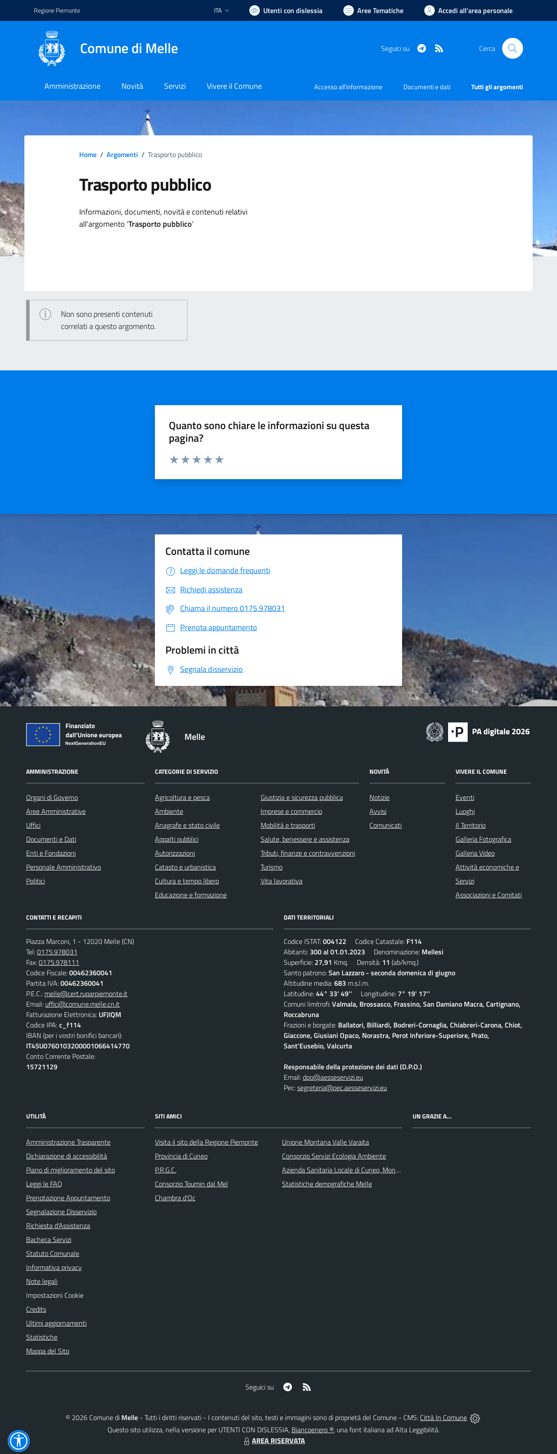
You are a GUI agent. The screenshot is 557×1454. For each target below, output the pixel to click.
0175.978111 (59, 962)
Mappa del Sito (47, 1351)
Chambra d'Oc (175, 1197)
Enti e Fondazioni (51, 853)
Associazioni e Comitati (489, 895)
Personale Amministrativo (63, 867)
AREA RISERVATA (273, 1440)
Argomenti (122, 154)
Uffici (33, 825)
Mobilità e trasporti (288, 825)
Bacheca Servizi (48, 1239)
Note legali (41, 1281)
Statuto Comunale (52, 1253)
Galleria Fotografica (483, 839)
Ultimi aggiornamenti (56, 1323)
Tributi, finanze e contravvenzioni (308, 853)
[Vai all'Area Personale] (468, 10)
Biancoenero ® (313, 1429)
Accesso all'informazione (348, 87)
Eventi (465, 797)
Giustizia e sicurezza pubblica (302, 797)
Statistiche (41, 1337)
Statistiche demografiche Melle (327, 1184)
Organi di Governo (52, 797)
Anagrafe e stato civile (187, 825)
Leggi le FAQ (44, 1184)
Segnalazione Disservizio (61, 1211)
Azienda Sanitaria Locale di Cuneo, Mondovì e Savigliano (363, 1170)
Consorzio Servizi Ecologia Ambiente (334, 1156)
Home (88, 154)
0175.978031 (57, 952)
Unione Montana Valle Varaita (325, 1142)
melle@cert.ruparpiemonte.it (86, 993)
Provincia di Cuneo (181, 1156)
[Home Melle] (106, 48)
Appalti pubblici (176, 839)
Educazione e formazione (191, 895)
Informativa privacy (54, 1267)
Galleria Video (475, 853)
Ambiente (169, 811)
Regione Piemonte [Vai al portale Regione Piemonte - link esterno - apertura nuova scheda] (57, 10)
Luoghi (465, 811)
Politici (35, 881)
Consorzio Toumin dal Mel (191, 1184)
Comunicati (385, 825)
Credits (36, 1309)
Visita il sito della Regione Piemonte (206, 1142)
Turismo (271, 867)
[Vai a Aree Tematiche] (373, 10)
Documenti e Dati (51, 839)
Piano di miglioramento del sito (70, 1170)
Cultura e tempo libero (187, 881)
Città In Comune (443, 1417)
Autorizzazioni (175, 853)
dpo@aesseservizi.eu (333, 1077)
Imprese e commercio (291, 811)
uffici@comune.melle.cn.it (82, 1004)
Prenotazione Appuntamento (68, 1197)
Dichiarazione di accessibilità (66, 1156)
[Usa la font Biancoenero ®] (286, 10)
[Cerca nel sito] (512, 48)
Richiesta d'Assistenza (58, 1225)
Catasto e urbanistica (185, 867)
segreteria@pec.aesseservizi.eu (342, 1087)
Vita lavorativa (281, 881)
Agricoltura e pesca (182, 797)
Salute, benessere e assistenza (305, 839)
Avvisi (377, 811)
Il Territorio (471, 825)
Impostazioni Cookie (55, 1295)
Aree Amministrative (56, 811)
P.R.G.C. (165, 1170)
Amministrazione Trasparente (68, 1142)
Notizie (379, 797)
